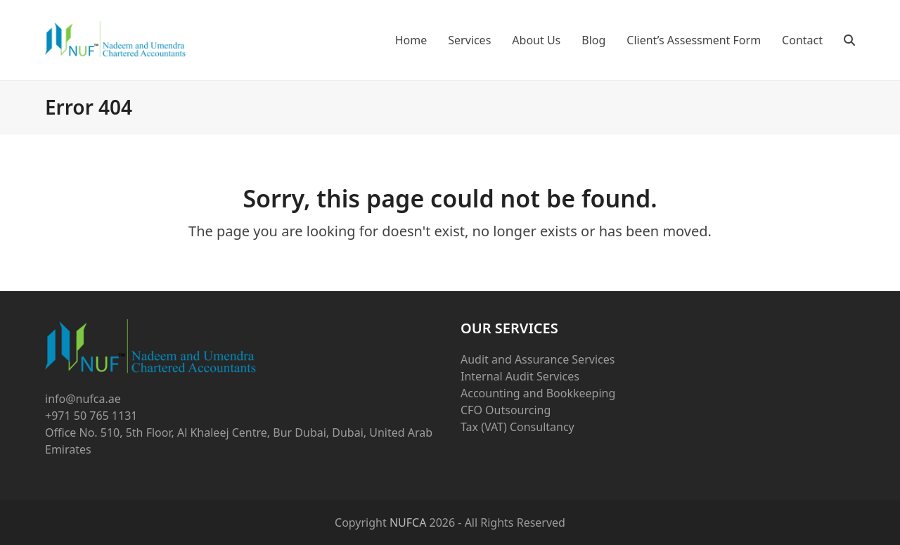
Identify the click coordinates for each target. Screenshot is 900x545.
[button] (849, 40)
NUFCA (408, 522)
